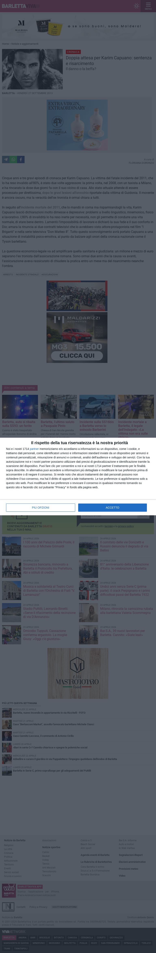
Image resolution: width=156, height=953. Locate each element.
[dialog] (78, 476)
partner (34, 448)
